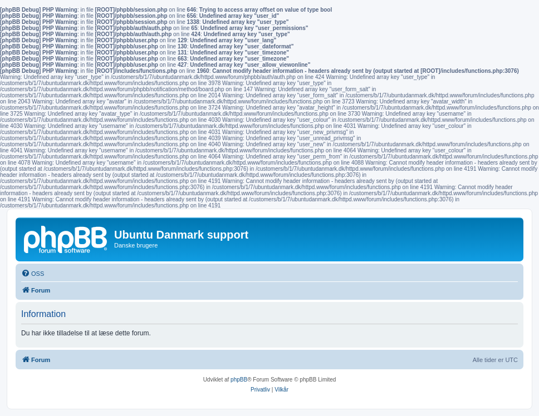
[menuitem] (32, 273)
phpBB (239, 380)
